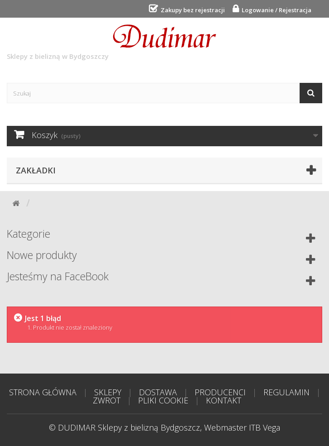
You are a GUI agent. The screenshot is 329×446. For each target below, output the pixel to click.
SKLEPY (107, 392)
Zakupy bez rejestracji (191, 10)
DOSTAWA (158, 392)
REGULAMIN (286, 392)
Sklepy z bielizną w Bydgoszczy (111, 42)
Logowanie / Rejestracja (275, 10)
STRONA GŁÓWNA (42, 392)
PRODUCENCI (220, 392)
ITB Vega (264, 427)
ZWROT (106, 400)
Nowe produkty (42, 255)
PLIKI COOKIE (163, 400)
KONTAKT (223, 400)
